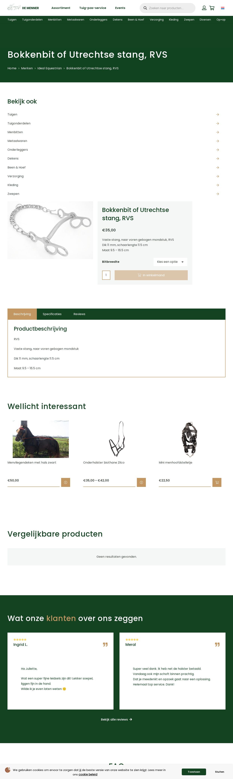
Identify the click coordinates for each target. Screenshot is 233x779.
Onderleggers (17, 150)
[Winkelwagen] (212, 8)
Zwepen (13, 194)
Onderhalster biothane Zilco (104, 462)
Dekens (13, 158)
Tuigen (12, 114)
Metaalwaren (17, 141)
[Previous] (1, 454)
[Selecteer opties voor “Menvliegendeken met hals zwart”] (65, 482)
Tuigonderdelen (18, 123)
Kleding (12, 185)
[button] (216, 482)
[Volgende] (232, 454)
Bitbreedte (110, 262)
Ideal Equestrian (49, 68)
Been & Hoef (16, 167)
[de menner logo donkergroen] (23, 8)
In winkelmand (154, 275)
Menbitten (15, 132)
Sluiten (219, 771)
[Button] (204, 8)
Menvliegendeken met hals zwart (31, 462)
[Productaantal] (106, 275)
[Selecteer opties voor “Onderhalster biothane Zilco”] (141, 482)
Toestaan (194, 771)
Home (11, 68)
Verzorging (15, 176)
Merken (27, 68)
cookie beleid (88, 774)
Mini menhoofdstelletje (175, 462)
